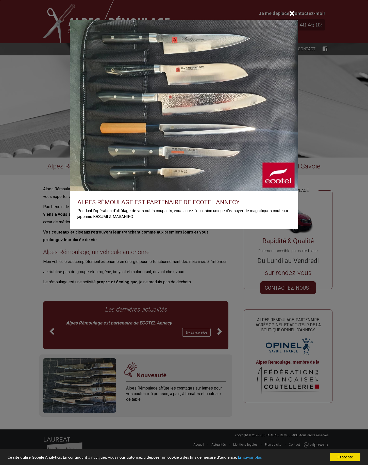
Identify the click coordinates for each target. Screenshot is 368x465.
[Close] (291, 13)
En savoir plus (250, 457)
